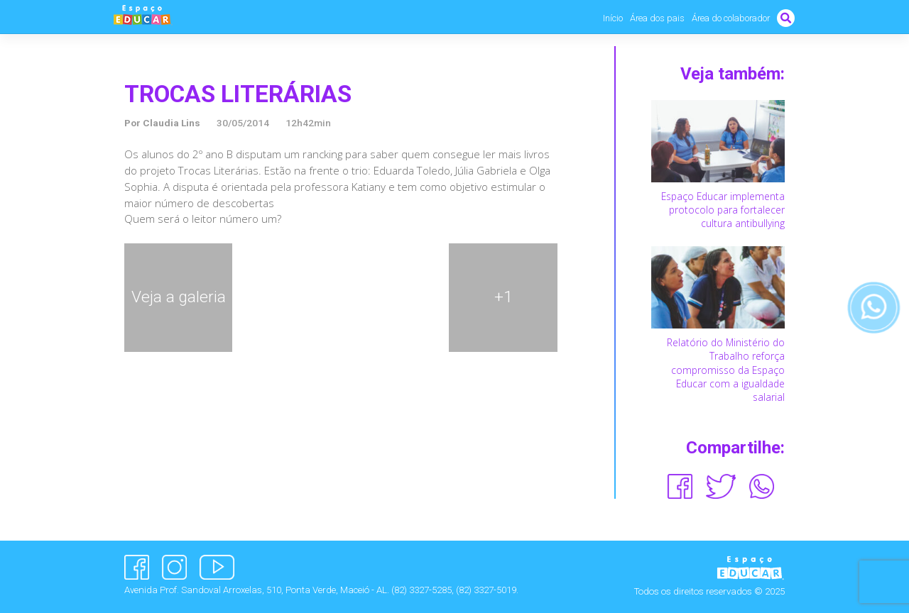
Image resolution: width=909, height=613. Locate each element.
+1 (503, 296)
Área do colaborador (731, 18)
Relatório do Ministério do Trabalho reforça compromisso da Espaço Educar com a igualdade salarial (726, 370)
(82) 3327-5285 (421, 590)
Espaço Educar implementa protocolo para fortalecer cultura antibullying (723, 209)
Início (613, 18)
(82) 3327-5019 (486, 590)
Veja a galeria (178, 296)
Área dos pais (657, 18)
